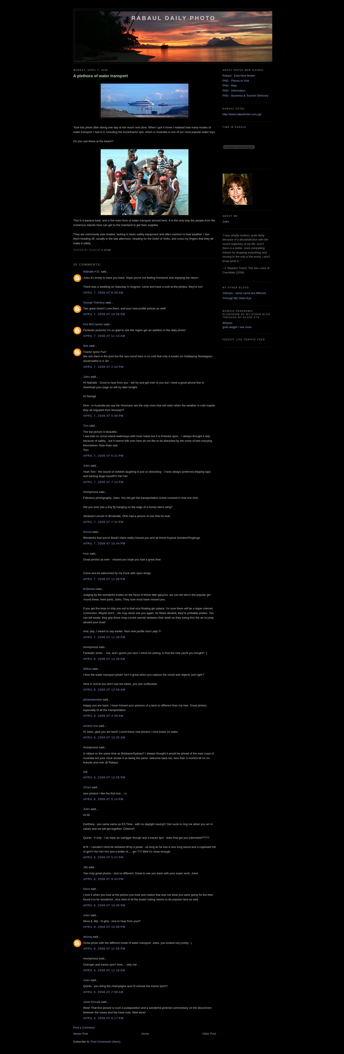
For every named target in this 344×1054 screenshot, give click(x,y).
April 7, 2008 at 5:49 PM (103, 415)
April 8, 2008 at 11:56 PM (104, 948)
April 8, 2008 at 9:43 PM (103, 879)
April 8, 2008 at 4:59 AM (103, 715)
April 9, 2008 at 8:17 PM (103, 1018)
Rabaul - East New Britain (238, 75)
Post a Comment (84, 1027)
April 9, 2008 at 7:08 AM (103, 992)
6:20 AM (106, 250)
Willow (87, 668)
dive (85, 345)
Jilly (85, 867)
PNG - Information (233, 90)
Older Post (209, 1033)
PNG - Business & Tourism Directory (245, 95)
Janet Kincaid (91, 1002)
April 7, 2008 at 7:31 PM (103, 522)
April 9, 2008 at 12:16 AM (104, 970)
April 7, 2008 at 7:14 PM (103, 482)
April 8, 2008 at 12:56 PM (104, 777)
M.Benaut (89, 589)
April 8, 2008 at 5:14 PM (103, 799)
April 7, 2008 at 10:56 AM (104, 314)
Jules (86, 376)
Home (145, 1033)
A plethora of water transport (100, 76)
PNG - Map (229, 85)
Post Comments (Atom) (105, 1041)
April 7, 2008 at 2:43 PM (103, 366)
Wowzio (227, 323)
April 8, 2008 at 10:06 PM (104, 926)
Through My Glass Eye (236, 298)
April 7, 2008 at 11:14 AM (104, 336)
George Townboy (94, 302)
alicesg (87, 936)
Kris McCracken (93, 324)
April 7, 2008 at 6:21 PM (103, 455)
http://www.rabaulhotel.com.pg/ (242, 114)
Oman (87, 787)
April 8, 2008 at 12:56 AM (104, 689)
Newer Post (80, 1033)
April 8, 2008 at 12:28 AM (104, 659)
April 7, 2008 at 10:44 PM (104, 543)
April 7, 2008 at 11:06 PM (104, 579)
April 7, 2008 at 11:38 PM (104, 637)
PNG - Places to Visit (235, 80)
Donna (87, 531)
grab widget (229, 327)
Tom (86, 425)
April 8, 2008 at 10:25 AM (104, 737)
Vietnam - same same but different (244, 293)
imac (86, 553)
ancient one (90, 725)
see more (246, 327)
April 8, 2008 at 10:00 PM (104, 905)
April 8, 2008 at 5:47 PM (103, 857)
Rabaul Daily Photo (173, 18)
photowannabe (92, 699)
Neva (86, 889)
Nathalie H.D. (91, 271)
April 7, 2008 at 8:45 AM (103, 292)
